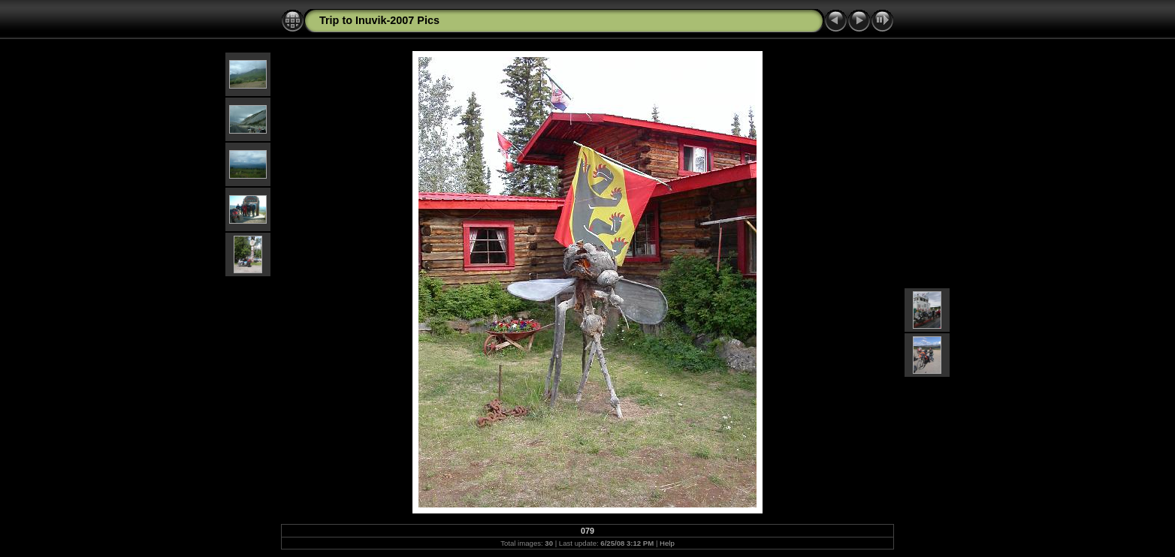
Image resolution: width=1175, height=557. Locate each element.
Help (667, 543)
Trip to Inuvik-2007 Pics (379, 20)
